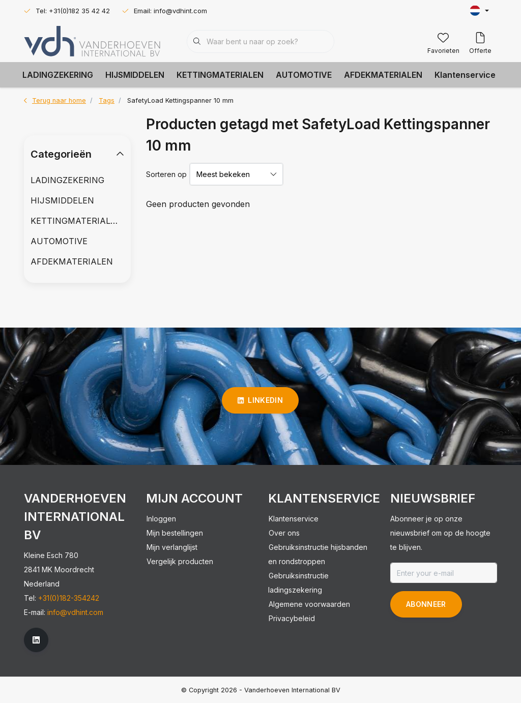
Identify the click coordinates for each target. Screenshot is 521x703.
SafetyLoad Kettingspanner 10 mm (180, 100)
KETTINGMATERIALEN (220, 75)
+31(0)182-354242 (68, 598)
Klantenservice (465, 75)
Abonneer (426, 604)
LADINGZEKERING (57, 75)
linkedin (260, 400)
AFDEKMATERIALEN (383, 75)
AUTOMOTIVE (304, 75)
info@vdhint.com (75, 612)
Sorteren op (166, 174)
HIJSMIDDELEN (134, 75)
